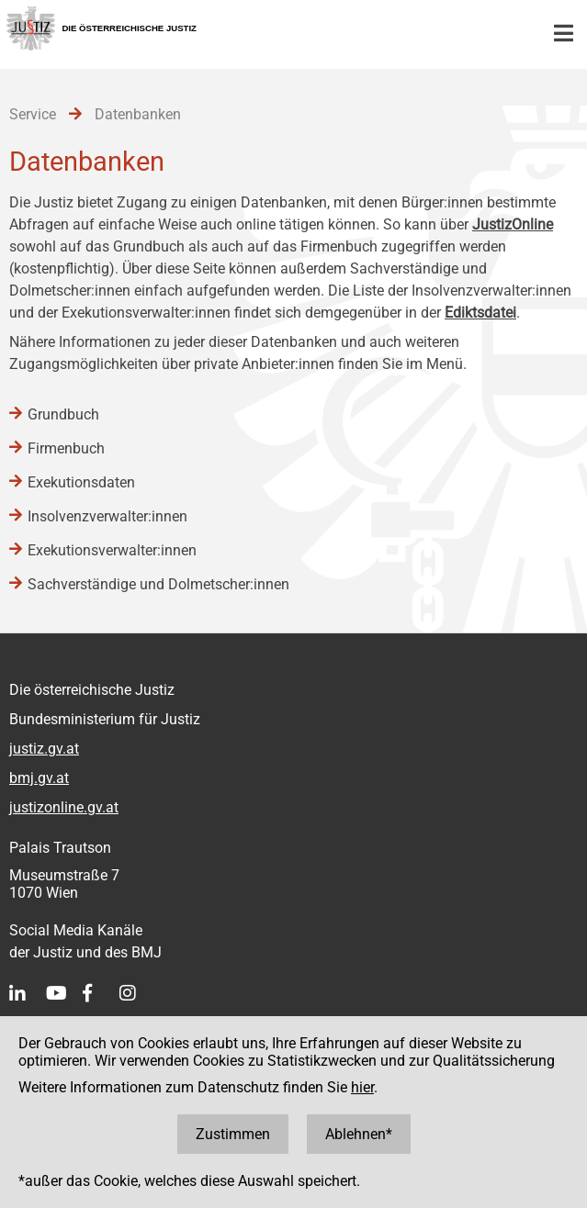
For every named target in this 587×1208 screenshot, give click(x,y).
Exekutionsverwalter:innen (112, 550)
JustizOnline (512, 224)
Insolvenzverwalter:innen (107, 516)
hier (362, 1087)
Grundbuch (63, 414)
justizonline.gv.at (64, 807)
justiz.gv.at (44, 748)
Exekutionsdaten (81, 482)
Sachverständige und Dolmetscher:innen (158, 584)
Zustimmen (233, 1134)
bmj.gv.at (39, 778)
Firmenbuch (66, 448)
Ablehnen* (358, 1134)
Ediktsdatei (480, 312)
